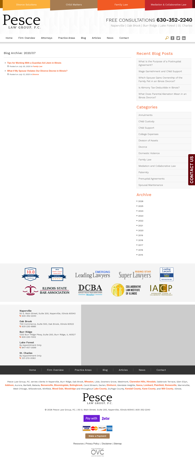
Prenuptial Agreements (152, 178)
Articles (96, 37)
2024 (139, 211)
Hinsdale (151, 382)
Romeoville (170, 385)
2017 (139, 245)
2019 (139, 235)
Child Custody (146, 121)
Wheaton (89, 382)
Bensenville (47, 385)
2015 (139, 255)
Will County (167, 389)
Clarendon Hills (137, 382)
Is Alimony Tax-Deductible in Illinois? (159, 87)
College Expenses (148, 134)
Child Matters (74, 4)
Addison (9, 385)
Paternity (144, 172)
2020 (139, 230)
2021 (139, 225)
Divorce (35, 74)
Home (9, 37)
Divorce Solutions (26, 4)
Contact (124, 37)
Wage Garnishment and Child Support (160, 71)
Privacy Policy (92, 443)
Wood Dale (57, 389)
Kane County (149, 389)
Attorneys (46, 37)
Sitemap (118, 443)
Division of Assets (148, 140)
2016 (139, 250)
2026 (139, 201)
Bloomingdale (61, 385)
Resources (78, 443)
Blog (83, 37)
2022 (139, 220)
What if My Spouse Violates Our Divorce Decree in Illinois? (37, 71)
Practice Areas (66, 37)
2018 (139, 240)
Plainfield (159, 385)
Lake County (100, 389)
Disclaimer (107, 443)
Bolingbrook (76, 385)
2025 (139, 206)
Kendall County (133, 389)
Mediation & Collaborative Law (168, 4)
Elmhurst (111, 385)
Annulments (145, 115)
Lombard (148, 385)
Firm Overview (26, 37)
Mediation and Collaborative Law (157, 165)
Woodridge (70, 389)
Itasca (139, 385)
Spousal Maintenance (151, 185)
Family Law (121, 4)
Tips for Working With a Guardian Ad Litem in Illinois (34, 63)
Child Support (146, 127)
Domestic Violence (149, 153)
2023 (139, 216)
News (110, 37)
